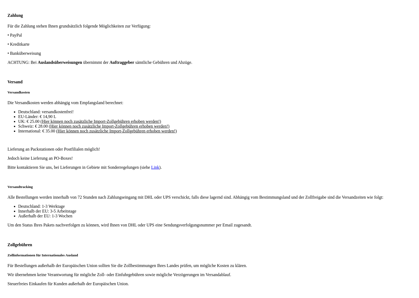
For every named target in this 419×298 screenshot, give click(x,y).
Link (155, 167)
